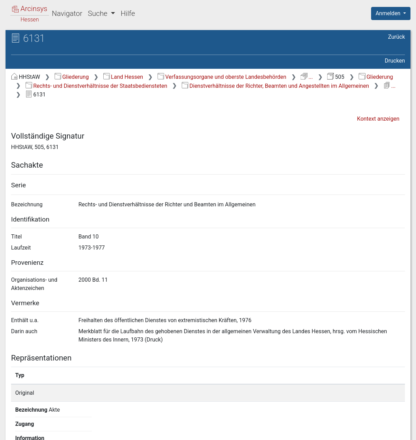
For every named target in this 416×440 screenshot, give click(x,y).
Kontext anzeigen (378, 118)
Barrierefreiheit (342, 430)
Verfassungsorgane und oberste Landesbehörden (222, 77)
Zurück (396, 37)
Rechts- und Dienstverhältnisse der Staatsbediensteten (96, 86)
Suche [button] (98, 13)
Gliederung (72, 77)
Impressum (393, 430)
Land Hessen (123, 77)
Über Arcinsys (237, 430)
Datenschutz (289, 430)
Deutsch (41, 425)
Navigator (67, 13)
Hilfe (128, 13)
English (16, 425)
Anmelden (389, 13)
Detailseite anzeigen (314, 393)
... (307, 77)
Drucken (395, 60)
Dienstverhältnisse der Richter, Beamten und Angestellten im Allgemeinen (275, 86)
